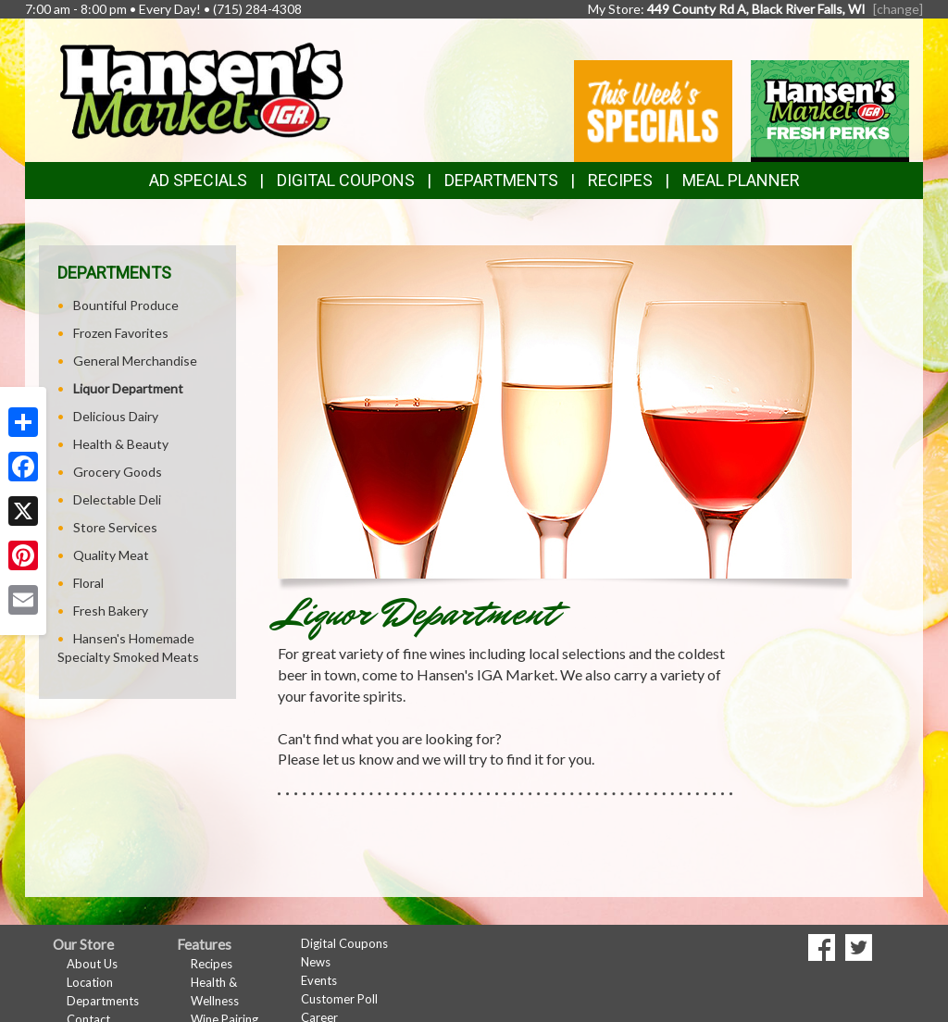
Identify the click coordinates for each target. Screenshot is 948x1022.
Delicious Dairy (115, 416)
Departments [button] (501, 180)
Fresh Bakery (110, 610)
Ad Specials (198, 180)
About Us (92, 963)
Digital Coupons (346, 180)
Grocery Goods (117, 472)
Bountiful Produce (126, 305)
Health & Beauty (120, 444)
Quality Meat (111, 555)
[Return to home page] (200, 88)
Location (90, 982)
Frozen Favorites (120, 333)
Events (319, 980)
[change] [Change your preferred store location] (898, 9)
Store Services (115, 527)
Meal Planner (741, 180)
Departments (103, 1000)
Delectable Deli (117, 499)
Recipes (620, 180)
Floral (88, 583)
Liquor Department (128, 388)
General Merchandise (135, 360)
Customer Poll (339, 998)
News (316, 961)
